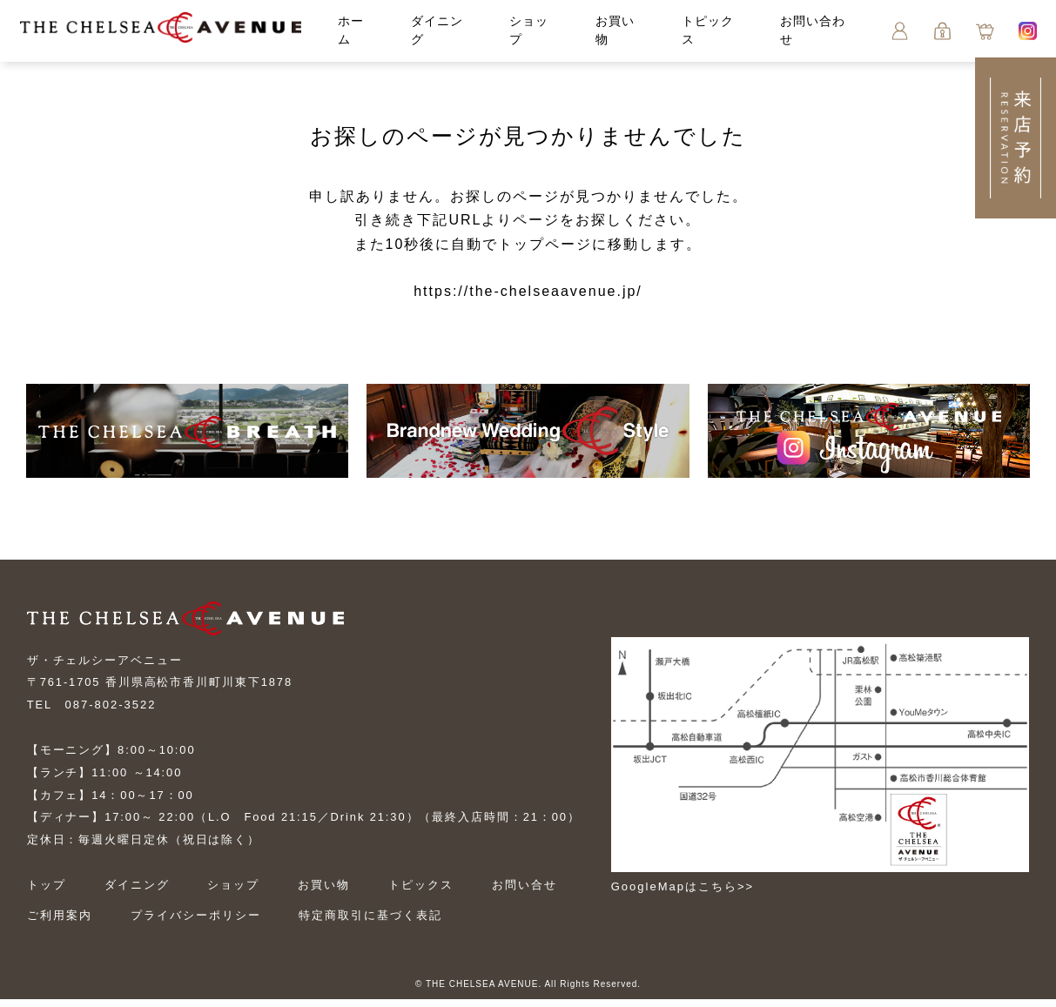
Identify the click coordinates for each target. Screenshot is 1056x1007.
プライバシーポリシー (196, 923)
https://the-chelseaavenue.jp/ (528, 292)
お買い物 (328, 892)
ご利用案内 (59, 923)
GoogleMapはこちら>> (700, 887)
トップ (46, 892)
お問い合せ (531, 892)
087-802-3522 (111, 711)
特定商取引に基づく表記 (374, 923)
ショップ (237, 892)
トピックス (427, 892)
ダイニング (138, 892)
